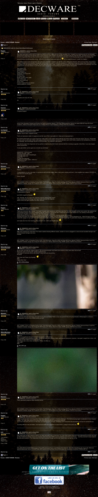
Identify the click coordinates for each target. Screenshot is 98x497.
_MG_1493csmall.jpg (23, 262)
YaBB (39, 488)
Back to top (4, 89)
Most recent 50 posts (49, 39)
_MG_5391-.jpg (21, 345)
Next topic (94, 42)
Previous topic (87, 42)
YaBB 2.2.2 (55, 486)
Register (39, 3)
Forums (3, 42)
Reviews (17, 42)
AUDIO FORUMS (10, 42)
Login (33, 3)
